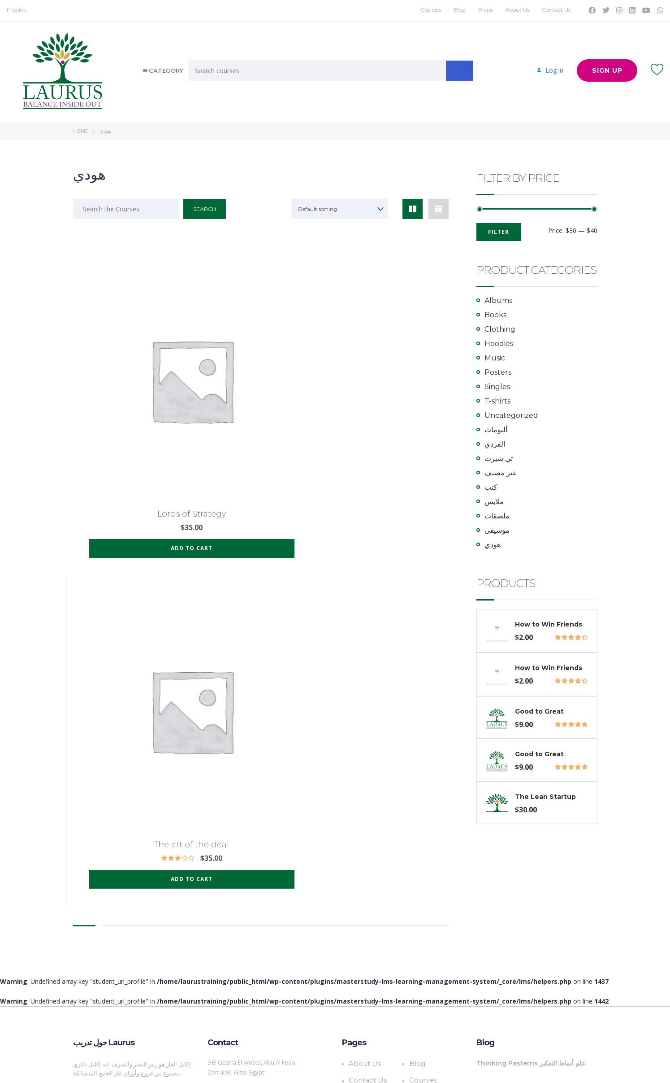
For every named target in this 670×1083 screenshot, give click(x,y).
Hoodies (498, 343)
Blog (460, 9)
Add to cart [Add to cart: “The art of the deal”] (260, 426)
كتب (490, 487)
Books (495, 315)
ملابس (494, 501)
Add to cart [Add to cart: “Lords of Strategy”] (131, 426)
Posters (497, 372)
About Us (517, 9)
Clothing (499, 329)
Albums (498, 300)
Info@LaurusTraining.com (242, 991)
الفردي (494, 444)
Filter (498, 232)
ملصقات (497, 516)
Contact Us (556, 9)
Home (80, 130)
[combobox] (340, 209)
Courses (431, 9)
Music (494, 358)
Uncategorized (511, 415)
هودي (492, 544)
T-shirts (497, 401)
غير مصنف (500, 473)
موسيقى (497, 530)
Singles (497, 386)
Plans (485, 9)
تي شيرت (498, 458)
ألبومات (495, 429)
